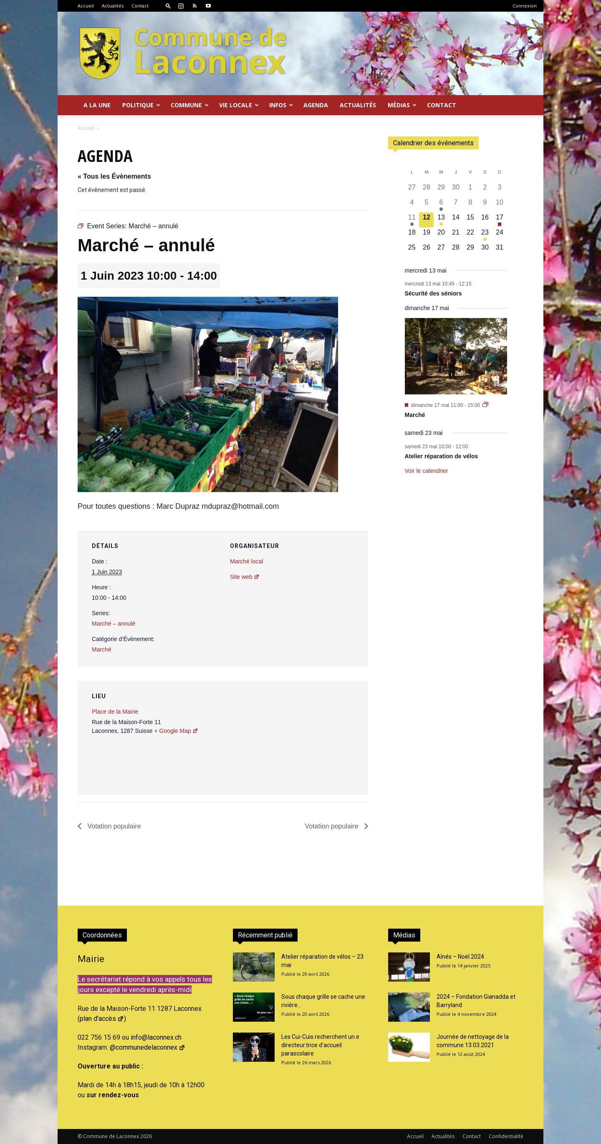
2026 (146, 1136)
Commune (190, 105)
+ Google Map (176, 730)
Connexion (525, 6)
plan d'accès (102, 1019)
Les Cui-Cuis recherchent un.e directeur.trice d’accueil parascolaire (320, 1045)
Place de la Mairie (115, 711)
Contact (140, 6)
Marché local (246, 561)
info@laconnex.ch (156, 1037)
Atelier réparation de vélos (441, 456)
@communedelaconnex (147, 1047)
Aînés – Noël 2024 (460, 956)
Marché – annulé (113, 623)
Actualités (113, 6)
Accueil (86, 6)
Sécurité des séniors (433, 293)
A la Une (97, 105)
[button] (168, 6)
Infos (281, 105)
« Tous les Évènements (114, 176)
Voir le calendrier (426, 470)
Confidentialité (506, 1136)
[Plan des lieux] (317, 738)
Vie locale (239, 105)
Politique (141, 105)
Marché (101, 649)
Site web (245, 576)
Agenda (315, 105)
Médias (402, 105)
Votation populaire (113, 826)
